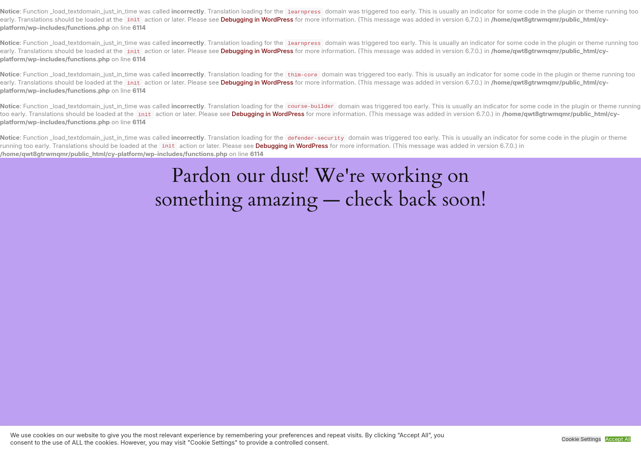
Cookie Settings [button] (581, 439)
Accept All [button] (618, 439)
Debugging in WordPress (257, 19)
